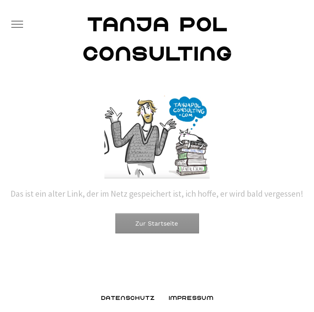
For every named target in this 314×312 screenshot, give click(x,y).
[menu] (17, 24)
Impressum (191, 297)
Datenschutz (128, 297)
